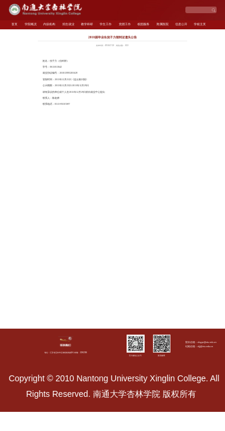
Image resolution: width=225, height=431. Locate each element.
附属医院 (163, 24)
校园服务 (143, 24)
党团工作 (125, 24)
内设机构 (49, 24)
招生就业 (68, 24)
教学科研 (87, 24)
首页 (14, 24)
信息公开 (181, 24)
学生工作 (106, 24)
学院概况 (31, 24)
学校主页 (200, 24)
